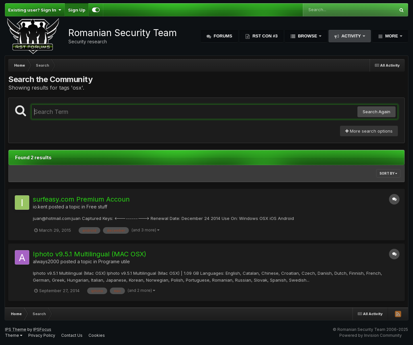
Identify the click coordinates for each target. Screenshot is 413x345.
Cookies (96, 335)
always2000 (46, 261)
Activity (351, 35)
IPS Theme (15, 329)
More (391, 35)
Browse (307, 35)
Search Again (376, 111)
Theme (13, 335)
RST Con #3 (264, 35)
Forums (222, 35)
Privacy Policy (41, 335)
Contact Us (72, 335)
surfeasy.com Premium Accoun (81, 199)
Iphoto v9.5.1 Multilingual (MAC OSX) (89, 254)
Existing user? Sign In (34, 9)
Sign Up (76, 9)
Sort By (388, 173)
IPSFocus (42, 329)
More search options (369, 131)
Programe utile (114, 261)
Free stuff (96, 206)
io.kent (40, 206)
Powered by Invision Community (370, 335)
